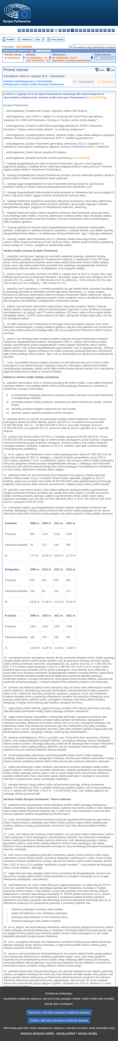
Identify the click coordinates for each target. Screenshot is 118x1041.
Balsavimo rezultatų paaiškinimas (71, 60)
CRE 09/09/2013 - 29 (37, 60)
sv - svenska (113, 30)
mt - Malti (80, 30)
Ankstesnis (26, 39)
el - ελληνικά (43, 30)
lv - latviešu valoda (68, 30)
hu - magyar (76, 30)
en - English (47, 30)
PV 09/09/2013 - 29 (36, 58)
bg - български (19, 30)
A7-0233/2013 (12, 58)
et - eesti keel (39, 30)
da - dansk (31, 30)
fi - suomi (109, 30)
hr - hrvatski (60, 30)
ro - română (96, 30)
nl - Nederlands (84, 30)
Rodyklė (10, 39)
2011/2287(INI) (24, 47)
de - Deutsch (35, 30)
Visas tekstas (57, 39)
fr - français (52, 30)
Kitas (38, 39)
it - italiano (64, 30)
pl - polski (88, 30)
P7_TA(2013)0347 (105, 58)
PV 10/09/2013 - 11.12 (64, 58)
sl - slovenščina (105, 30)
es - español (23, 30)
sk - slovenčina (101, 30)
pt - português (92, 30)
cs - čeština (27, 30)
